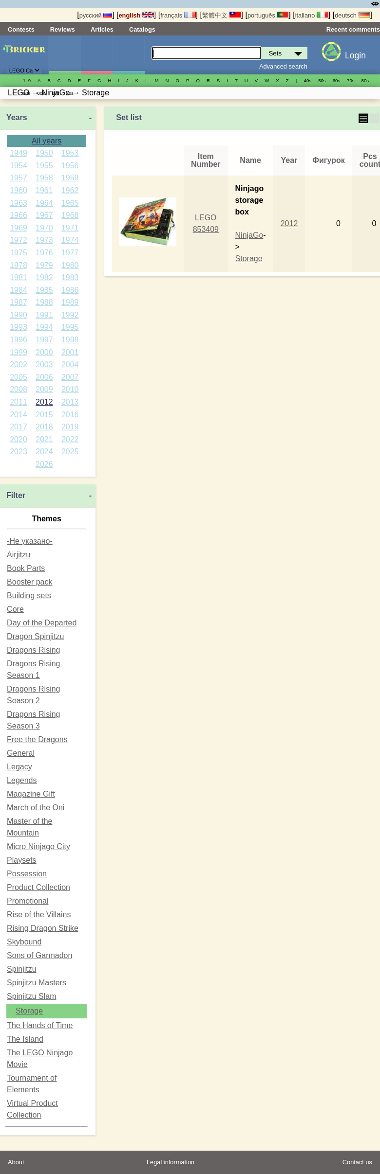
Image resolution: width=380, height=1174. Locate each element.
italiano (311, 15)
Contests (21, 29)
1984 (18, 290)
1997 (44, 340)
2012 (44, 402)
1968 (70, 215)
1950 (44, 153)
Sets (64, 55)
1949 (18, 153)
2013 (70, 402)
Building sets (29, 595)
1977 (70, 253)
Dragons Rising (33, 650)
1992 (70, 315)
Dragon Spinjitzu (35, 636)
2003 (44, 364)
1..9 (27, 80)
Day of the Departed (41, 623)
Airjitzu (18, 555)
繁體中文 (221, 15)
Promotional (27, 901)
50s (321, 80)
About (16, 1162)
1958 (44, 178)
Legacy (19, 767)
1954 (18, 165)
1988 (44, 302)
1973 (44, 240)
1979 (44, 265)
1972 (18, 240)
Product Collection (38, 887)
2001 (70, 352)
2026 (44, 464)
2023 (18, 451)
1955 (44, 165)
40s (307, 80)
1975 (18, 253)
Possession (27, 874)
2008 (18, 389)
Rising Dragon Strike (42, 928)
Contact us (357, 1162)
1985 (44, 290)
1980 (70, 265)
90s (26, 93)
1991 (44, 315)
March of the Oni (35, 807)
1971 (70, 228)
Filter (15, 495)
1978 (18, 265)
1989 (70, 302)
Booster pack (29, 582)
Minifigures (97, 55)
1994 (44, 327)
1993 (18, 327)
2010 (70, 389)
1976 (44, 253)
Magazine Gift (31, 794)
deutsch (352, 15)
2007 (70, 377)
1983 (70, 277)
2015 (44, 414)
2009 (44, 389)
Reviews (62, 29)
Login (355, 55)
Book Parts (26, 568)
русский (95, 15)
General (21, 753)
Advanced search (283, 66)
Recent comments (353, 29)
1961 (44, 190)
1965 (70, 203)
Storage (29, 1011)
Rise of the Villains (39, 914)
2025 (70, 451)
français (177, 15)
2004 (70, 364)
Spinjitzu (21, 969)
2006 (44, 377)
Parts (128, 55)
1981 (18, 277)
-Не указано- (30, 541)
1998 (70, 340)
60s (336, 80)
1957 (18, 178)
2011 (18, 402)
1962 (70, 190)
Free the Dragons (37, 739)
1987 (18, 302)
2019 (70, 427)
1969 (18, 228)
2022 (70, 439)
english (136, 15)
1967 (44, 215)
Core (15, 609)
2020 (18, 439)
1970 (44, 228)
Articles (102, 29)
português (267, 15)
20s (69, 93)
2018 (44, 427)
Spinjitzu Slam (31, 996)
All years (46, 141)
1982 (44, 277)
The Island (25, 1039)
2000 (44, 352)
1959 (70, 178)
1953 (70, 153)
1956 (70, 165)
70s (350, 80)
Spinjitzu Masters (36, 982)
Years (16, 117)
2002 (18, 364)
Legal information (170, 1162)
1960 (18, 190)
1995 (70, 327)
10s (55, 93)
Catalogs (142, 29)
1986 (70, 290)
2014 (18, 414)
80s (365, 80)
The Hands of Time (40, 1025)
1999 (18, 352)
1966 (18, 215)
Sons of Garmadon (39, 955)
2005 (18, 377)
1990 (18, 315)
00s (40, 93)
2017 (18, 427)
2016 (70, 414)
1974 (70, 240)
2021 (44, 439)
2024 (44, 451)
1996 (18, 340)
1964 (44, 203)
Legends (22, 780)
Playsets (21, 860)
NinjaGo (249, 235)
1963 (18, 203)
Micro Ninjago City (38, 846)
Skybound (24, 942)
